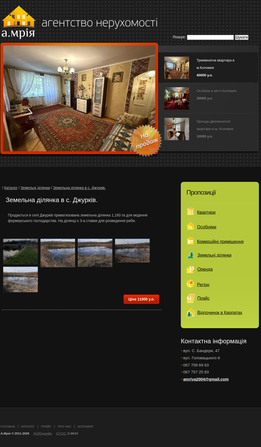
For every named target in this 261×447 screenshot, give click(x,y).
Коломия (85, 426)
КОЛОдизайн (43, 433)
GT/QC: (61, 433)
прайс (46, 426)
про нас (64, 426)
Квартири (206, 212)
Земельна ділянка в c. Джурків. (79, 188)
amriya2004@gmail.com (206, 379)
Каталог (11, 188)
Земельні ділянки (35, 188)
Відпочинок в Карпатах (219, 312)
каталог (28, 426)
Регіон (203, 284)
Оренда (205, 269)
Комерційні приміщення (220, 241)
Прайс (203, 298)
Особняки (206, 227)
